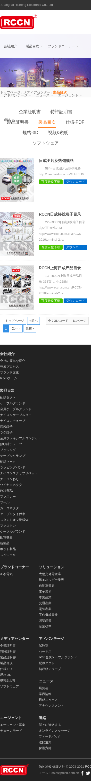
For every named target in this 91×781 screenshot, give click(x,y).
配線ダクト (8, 397)
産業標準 (45, 626)
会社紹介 (10, 46)
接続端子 (6, 426)
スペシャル (8, 555)
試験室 (43, 645)
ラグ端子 (6, 432)
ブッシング (8, 450)
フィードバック (50, 736)
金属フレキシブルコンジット (20, 438)
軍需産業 (45, 597)
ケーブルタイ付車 (12, 514)
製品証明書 (8, 657)
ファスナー (8, 496)
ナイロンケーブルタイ (16, 415)
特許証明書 (8, 651)
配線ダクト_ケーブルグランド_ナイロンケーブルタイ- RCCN (19, 22)
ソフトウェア (46, 143)
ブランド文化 (9, 372)
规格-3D (30, 132)
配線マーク (8, 461)
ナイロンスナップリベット (19, 473)
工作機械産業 (48, 615)
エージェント (68, 95)
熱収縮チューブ (11, 444)
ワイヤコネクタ (11, 485)
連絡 (7, 120)
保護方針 (45, 748)
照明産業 (45, 620)
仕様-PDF (7, 669)
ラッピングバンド (12, 467)
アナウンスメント (51, 705)
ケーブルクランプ (12, 456)
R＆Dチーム (8, 378)
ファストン (8, 525)
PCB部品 (6, 490)
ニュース (43, 95)
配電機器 (6, 537)
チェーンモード (11, 730)
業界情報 (45, 694)
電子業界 (45, 591)
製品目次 (32, 46)
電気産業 (45, 609)
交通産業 (45, 603)
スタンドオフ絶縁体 (14, 520)
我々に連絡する (50, 725)
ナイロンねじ (9, 479)
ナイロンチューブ (12, 421)
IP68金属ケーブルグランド (58, 657)
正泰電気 (6, 574)
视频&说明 (58, 132)
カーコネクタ (9, 508)
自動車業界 (47, 585)
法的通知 (45, 742)
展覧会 (43, 688)
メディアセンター (49, 71)
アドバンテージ (15, 95)
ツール (4, 502)
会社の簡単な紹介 (12, 361)
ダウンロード (75, 182)
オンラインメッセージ (54, 730)
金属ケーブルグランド (16, 409)
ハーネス (45, 651)
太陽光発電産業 (50, 574)
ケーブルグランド (12, 403)
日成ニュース (48, 700)
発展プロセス (9, 366)
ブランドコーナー (61, 46)
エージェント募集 (12, 725)
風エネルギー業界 (51, 580)
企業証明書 (8, 645)
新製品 (4, 543)
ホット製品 (8, 549)
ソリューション (15, 71)
